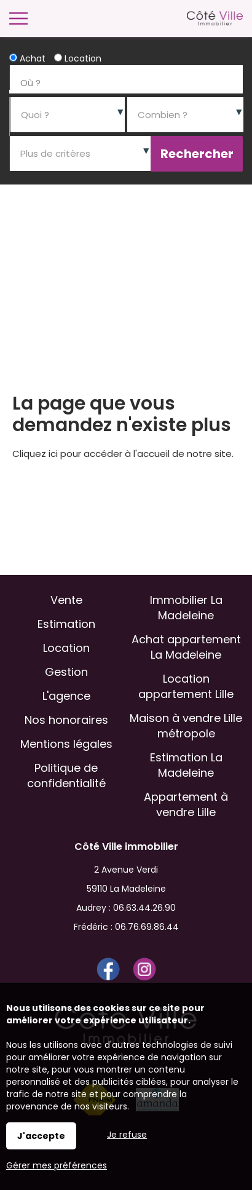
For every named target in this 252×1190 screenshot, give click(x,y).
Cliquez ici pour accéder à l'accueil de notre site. (123, 453)
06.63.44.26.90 (144, 908)
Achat (27, 58)
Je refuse (127, 1135)
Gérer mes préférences (56, 1165)
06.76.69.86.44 (147, 927)
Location (77, 58)
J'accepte (41, 1136)
